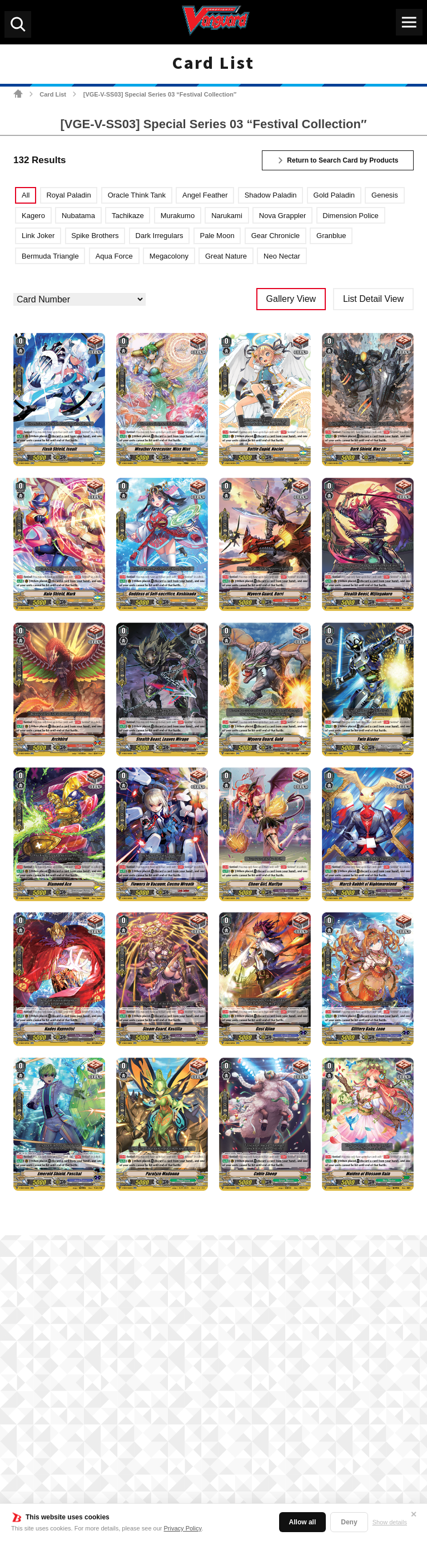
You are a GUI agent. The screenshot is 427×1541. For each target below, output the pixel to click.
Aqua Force (114, 256)
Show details (390, 1522)
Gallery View (291, 299)
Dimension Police (350, 215)
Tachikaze (128, 215)
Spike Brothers (94, 235)
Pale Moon (217, 235)
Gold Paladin (334, 195)
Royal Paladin (68, 195)
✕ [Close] (413, 1514)
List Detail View (373, 299)
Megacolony (169, 256)
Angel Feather (205, 195)
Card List (52, 94)
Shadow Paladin (271, 195)
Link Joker (38, 235)
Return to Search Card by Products (342, 160)
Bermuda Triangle (50, 256)
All (25, 195)
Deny (349, 1522)
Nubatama (78, 215)
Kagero (33, 215)
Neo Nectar (282, 256)
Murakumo (178, 215)
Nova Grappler (282, 215)
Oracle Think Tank (137, 195)
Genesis (384, 195)
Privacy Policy (183, 1528)
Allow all (302, 1522)
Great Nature (226, 256)
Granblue (331, 235)
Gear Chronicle (275, 235)
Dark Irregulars (159, 235)
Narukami (226, 215)
